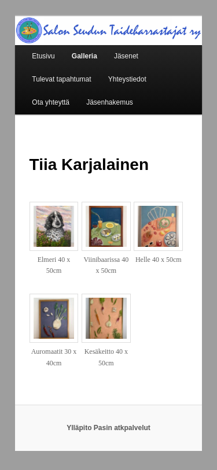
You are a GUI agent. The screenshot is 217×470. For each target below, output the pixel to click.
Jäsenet (126, 56)
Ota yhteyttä (50, 102)
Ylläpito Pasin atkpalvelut (108, 428)
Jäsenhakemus (109, 102)
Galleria (84, 56)
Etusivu (43, 56)
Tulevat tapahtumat (61, 79)
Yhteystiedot (127, 79)
